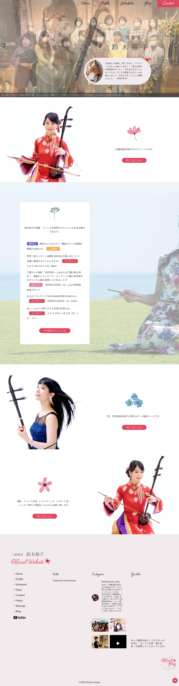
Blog (18, 611)
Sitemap (20, 605)
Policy (19, 600)
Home (86, 3)
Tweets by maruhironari (64, 580)
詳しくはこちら (134, 160)
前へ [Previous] (3, 46)
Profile (105, 3)
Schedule (127, 3)
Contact (168, 3)
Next (175, 46)
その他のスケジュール (55, 330)
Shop (148, 3)
